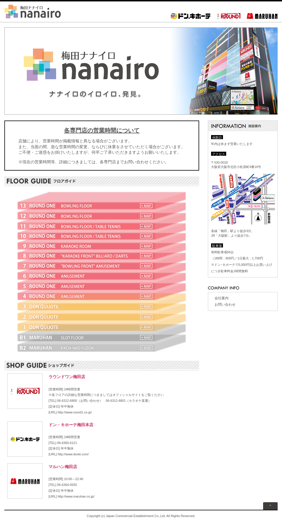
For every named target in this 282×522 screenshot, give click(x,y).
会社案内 (222, 298)
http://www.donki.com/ (73, 454)
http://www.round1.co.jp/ (75, 412)
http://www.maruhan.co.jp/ (76, 496)
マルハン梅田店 (63, 466)
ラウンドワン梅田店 (67, 376)
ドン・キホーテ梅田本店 (71, 424)
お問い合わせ (225, 304)
